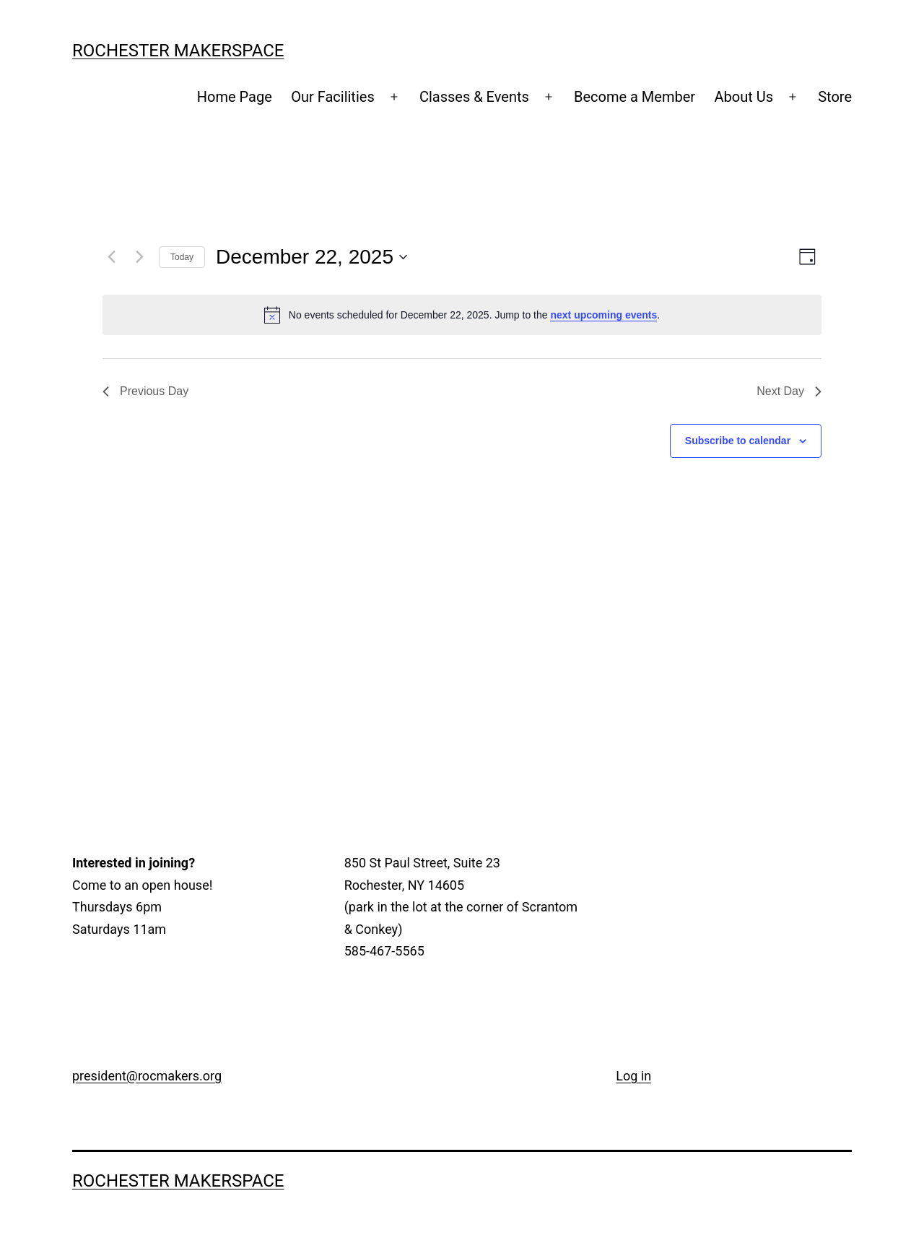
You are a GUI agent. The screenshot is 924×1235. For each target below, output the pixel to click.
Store (835, 96)
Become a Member (634, 96)
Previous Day (145, 391)
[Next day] (139, 257)
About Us (743, 96)
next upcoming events (603, 315)
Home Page (234, 96)
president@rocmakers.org (147, 1075)
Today (181, 257)
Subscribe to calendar (737, 440)
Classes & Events (474, 96)
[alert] (462, 315)
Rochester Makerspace (178, 50)
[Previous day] (111, 257)
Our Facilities (333, 96)
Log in (633, 1075)
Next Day (789, 391)
